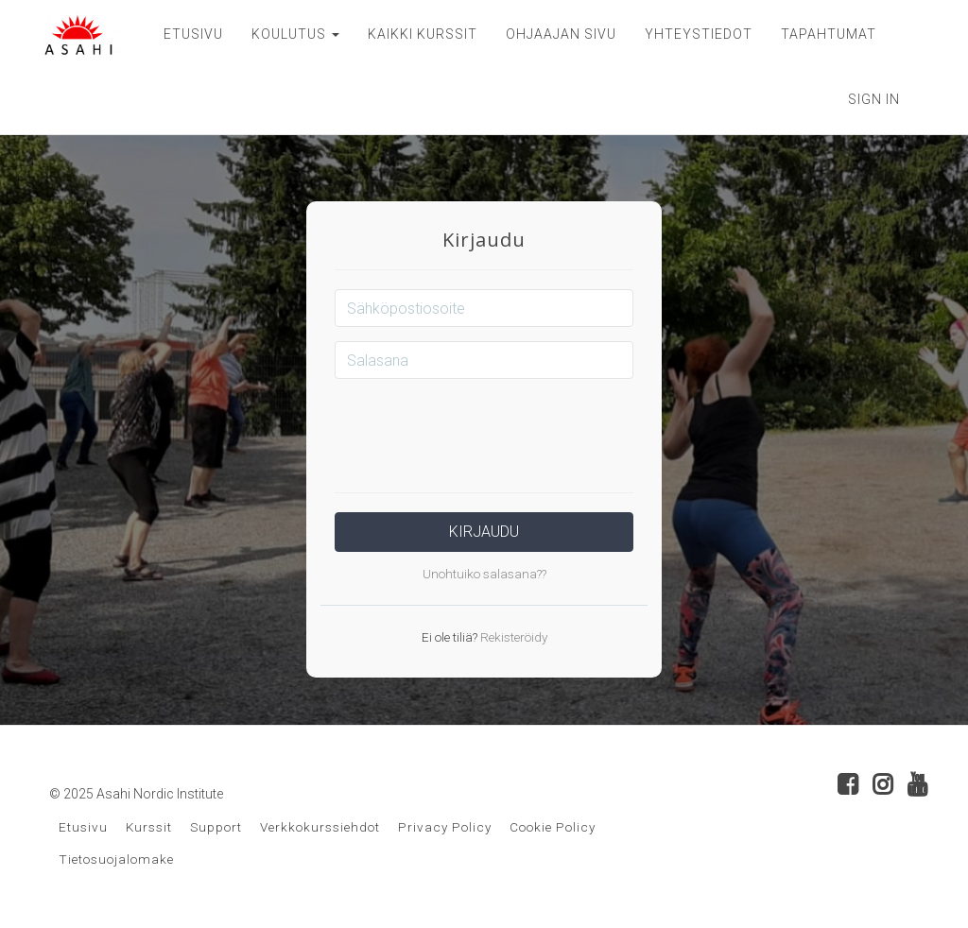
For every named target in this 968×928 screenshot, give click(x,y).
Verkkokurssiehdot (320, 826)
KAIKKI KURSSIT (422, 34)
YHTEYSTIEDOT (698, 34)
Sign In (874, 99)
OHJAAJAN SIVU (561, 34)
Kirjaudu (484, 532)
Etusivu (83, 826)
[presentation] (484, 430)
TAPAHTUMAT (828, 34)
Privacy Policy (445, 826)
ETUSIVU (193, 34)
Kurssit (149, 826)
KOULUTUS (295, 34)
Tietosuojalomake (116, 859)
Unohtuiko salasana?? (484, 573)
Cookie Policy (553, 826)
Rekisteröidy (512, 636)
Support (216, 826)
